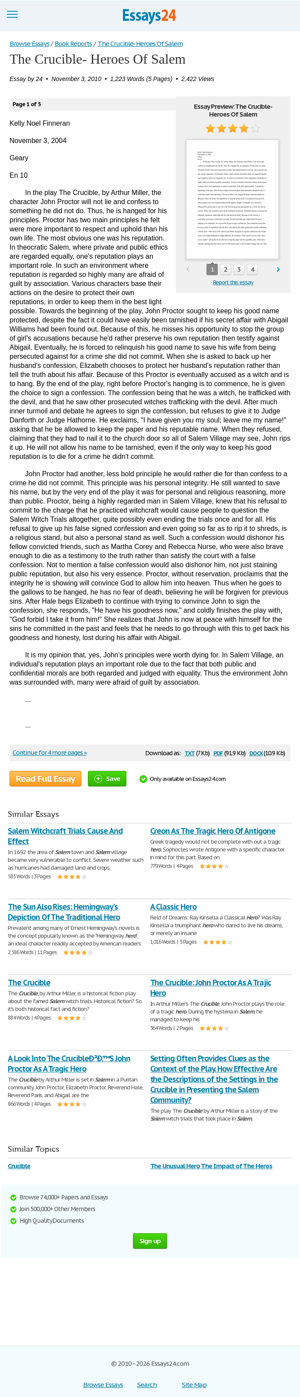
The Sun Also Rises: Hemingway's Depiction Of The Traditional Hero (64, 912)
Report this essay (233, 282)
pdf (218, 752)
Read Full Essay (45, 778)
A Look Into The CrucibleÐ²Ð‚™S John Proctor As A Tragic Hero (69, 1063)
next (279, 269)
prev (188, 269)
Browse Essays (103, 1385)
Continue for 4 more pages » (50, 753)
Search (147, 1385)
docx (256, 752)
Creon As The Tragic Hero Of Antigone (213, 831)
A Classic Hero (173, 907)
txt (189, 752)
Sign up (150, 1241)
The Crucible (29, 983)
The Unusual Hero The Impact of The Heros (211, 1166)
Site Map (194, 1385)
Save (107, 778)
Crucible (19, 1166)
